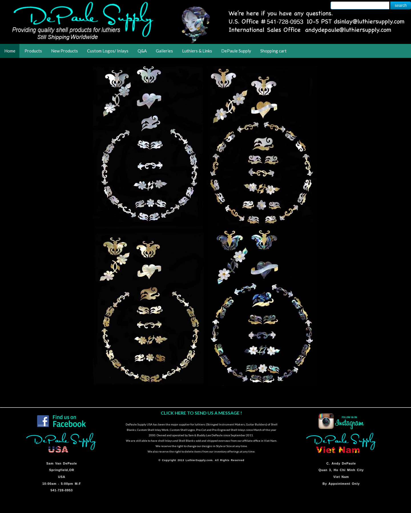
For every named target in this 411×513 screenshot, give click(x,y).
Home (9, 50)
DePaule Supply (236, 50)
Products (33, 50)
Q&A (142, 50)
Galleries (164, 50)
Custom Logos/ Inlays (107, 50)
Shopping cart (273, 50)
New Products (64, 50)
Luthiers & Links (197, 50)
